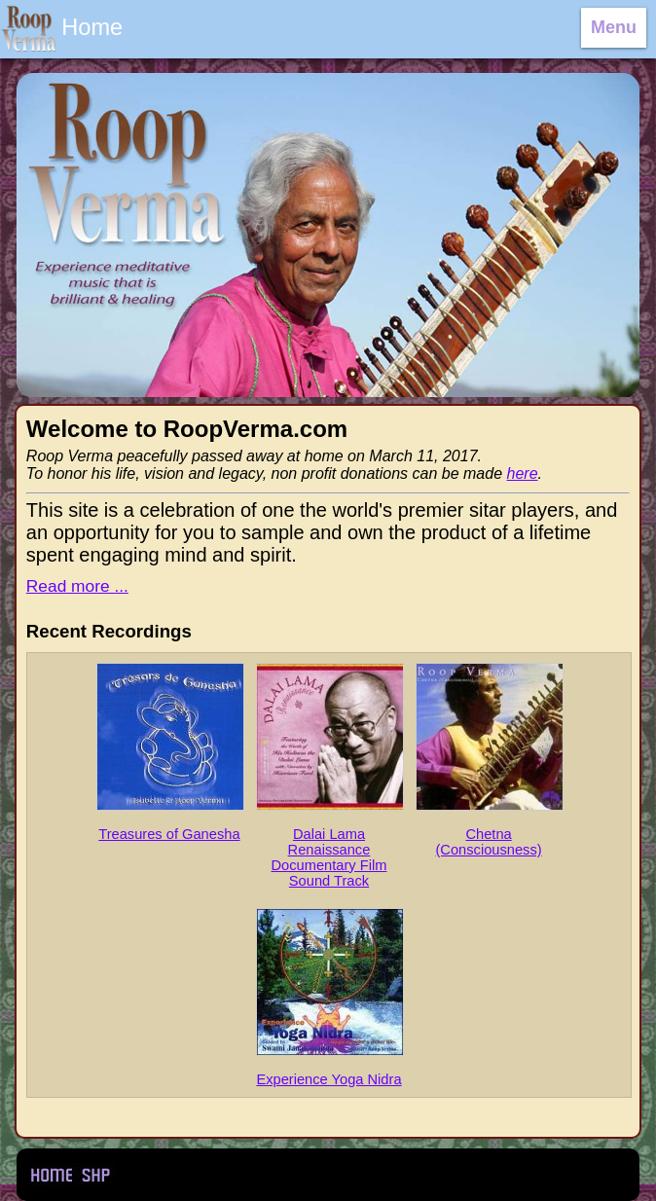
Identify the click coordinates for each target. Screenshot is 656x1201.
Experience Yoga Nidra (329, 997)
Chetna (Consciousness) (489, 760)
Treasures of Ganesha (169, 752)
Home (50, 1174)
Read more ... (77, 586)
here (522, 473)
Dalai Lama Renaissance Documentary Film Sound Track (329, 776)
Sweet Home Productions (96, 1174)
